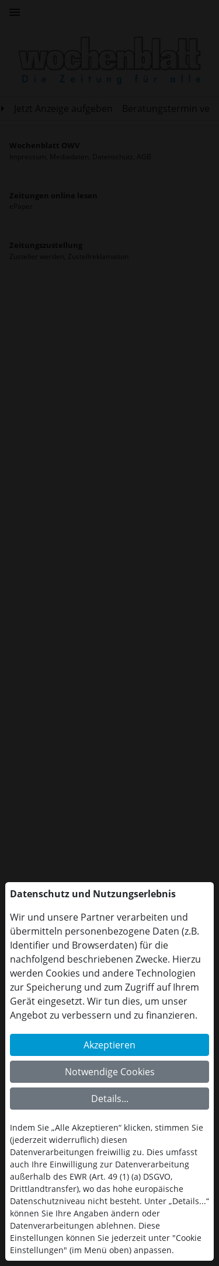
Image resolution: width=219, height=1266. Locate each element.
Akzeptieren (109, 1044)
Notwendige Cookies (110, 1071)
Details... (109, 1098)
